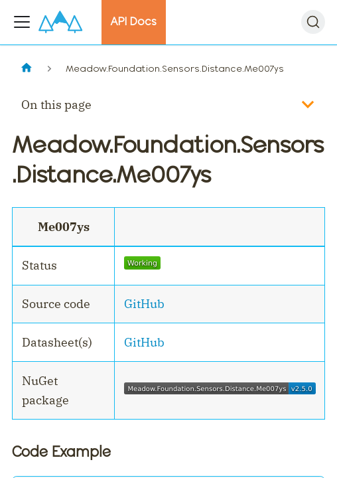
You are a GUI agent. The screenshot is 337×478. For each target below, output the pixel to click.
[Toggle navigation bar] (22, 22)
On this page (56, 104)
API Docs (133, 21)
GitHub (144, 303)
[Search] (313, 22)
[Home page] (26, 68)
